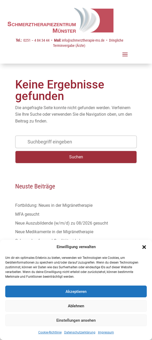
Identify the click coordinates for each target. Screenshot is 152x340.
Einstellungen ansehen (76, 320)
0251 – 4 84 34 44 (36, 40)
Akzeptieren (76, 291)
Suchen (76, 156)
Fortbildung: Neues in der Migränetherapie (54, 205)
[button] (144, 247)
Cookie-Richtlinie (50, 332)
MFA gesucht (27, 214)
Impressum (106, 332)
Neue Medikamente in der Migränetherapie (54, 231)
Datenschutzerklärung (79, 332)
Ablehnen (76, 306)
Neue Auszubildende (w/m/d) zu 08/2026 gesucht (61, 223)
